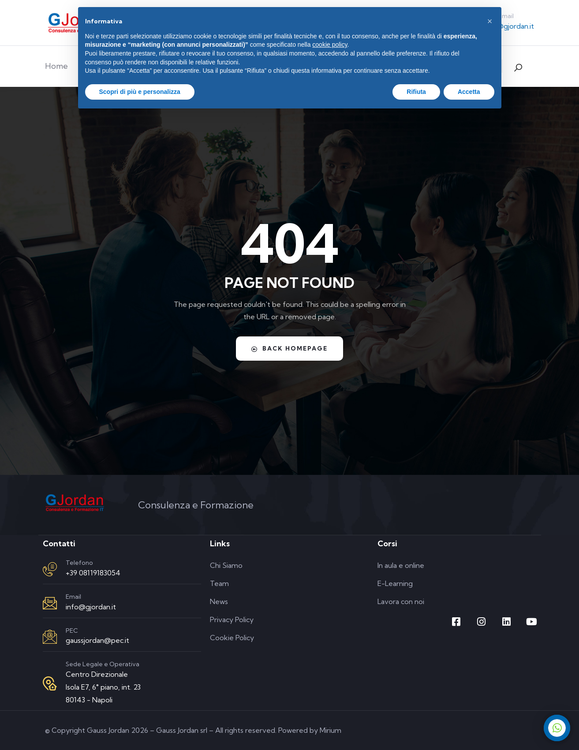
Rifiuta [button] (416, 91)
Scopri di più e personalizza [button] (139, 91)
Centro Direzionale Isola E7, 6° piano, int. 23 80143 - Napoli (103, 687)
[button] (490, 21)
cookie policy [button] (329, 44)
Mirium (330, 730)
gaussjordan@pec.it (97, 640)
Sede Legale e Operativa (102, 664)
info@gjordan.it (509, 26)
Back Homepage (290, 348)
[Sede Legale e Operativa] (50, 683)
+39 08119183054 (93, 572)
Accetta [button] (469, 91)
